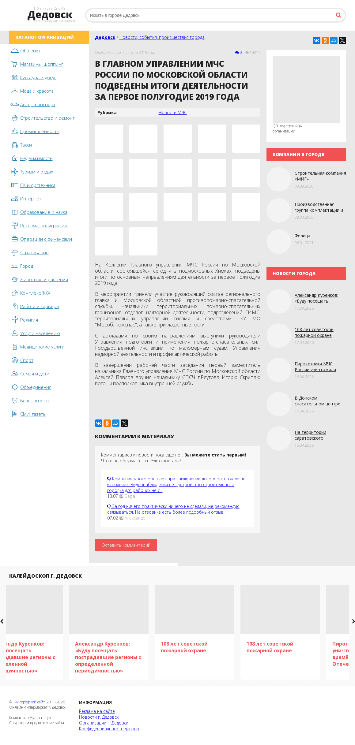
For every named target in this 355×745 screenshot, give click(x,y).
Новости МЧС (173, 112)
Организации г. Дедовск (103, 723)
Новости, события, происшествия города (162, 37)
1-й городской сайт (29, 702)
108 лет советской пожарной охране (314, 332)
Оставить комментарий (126, 545)
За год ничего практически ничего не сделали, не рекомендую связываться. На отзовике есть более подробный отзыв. (173, 509)
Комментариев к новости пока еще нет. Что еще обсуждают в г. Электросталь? (173, 458)
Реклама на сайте (97, 711)
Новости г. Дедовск (99, 717)
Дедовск (105, 37)
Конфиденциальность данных (109, 729)
